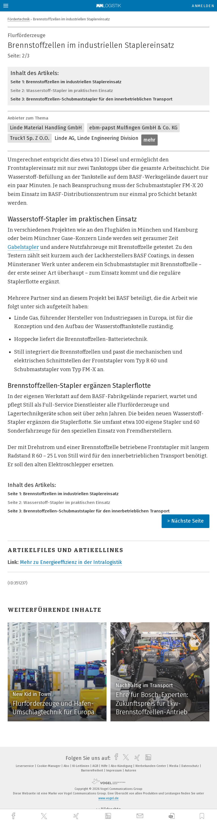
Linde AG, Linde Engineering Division (96, 138)
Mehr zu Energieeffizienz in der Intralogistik (71, 562)
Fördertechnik (19, 19)
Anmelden (203, 5)
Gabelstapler (23, 247)
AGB (95, 766)
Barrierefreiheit (92, 770)
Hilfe (104, 766)
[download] (171, 816)
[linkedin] (109, 816)
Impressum (114, 770)
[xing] (77, 816)
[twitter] (44, 816)
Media (174, 766)
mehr (149, 140)
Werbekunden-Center (151, 766)
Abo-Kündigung (122, 766)
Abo (67, 766)
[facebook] (14, 816)
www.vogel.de (108, 798)
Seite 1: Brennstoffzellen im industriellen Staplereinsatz (65, 81)
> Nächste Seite (185, 521)
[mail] (141, 816)
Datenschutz (190, 766)
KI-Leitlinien (81, 766)
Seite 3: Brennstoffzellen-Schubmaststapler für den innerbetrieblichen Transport (91, 99)
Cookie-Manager (49, 766)
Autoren (130, 770)
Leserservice (25, 766)
